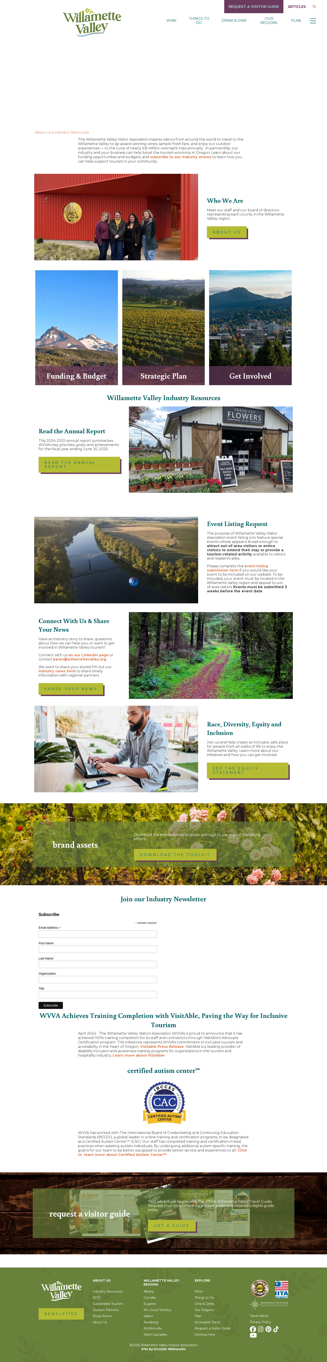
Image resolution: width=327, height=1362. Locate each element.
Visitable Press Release (162, 1047)
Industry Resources (72, 132)
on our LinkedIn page (88, 655)
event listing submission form (237, 568)
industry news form (57, 671)
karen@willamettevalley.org (79, 659)
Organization (47, 973)
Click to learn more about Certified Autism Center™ (162, 1152)
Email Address (50, 928)
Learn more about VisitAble (139, 1055)
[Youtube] (254, 1336)
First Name (46, 943)
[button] (313, 20)
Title (41, 988)
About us (43, 132)
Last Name (46, 958)
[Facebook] (253, 1330)
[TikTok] (276, 1330)
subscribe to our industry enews (180, 157)
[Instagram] (261, 1330)
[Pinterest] (268, 1330)
